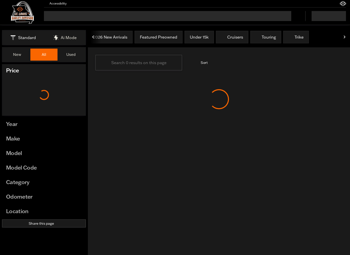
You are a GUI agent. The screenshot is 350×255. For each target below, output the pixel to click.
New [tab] (17, 54)
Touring (266, 37)
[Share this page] (44, 223)
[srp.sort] (201, 63)
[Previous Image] (93, 37)
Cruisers (232, 37)
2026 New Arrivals (110, 37)
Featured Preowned (158, 37)
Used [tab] (71, 54)
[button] (78, 4)
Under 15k (199, 37)
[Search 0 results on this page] (139, 63)
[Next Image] (344, 37)
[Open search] (295, 16)
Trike (296, 37)
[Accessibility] (56, 4)
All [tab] (44, 54)
